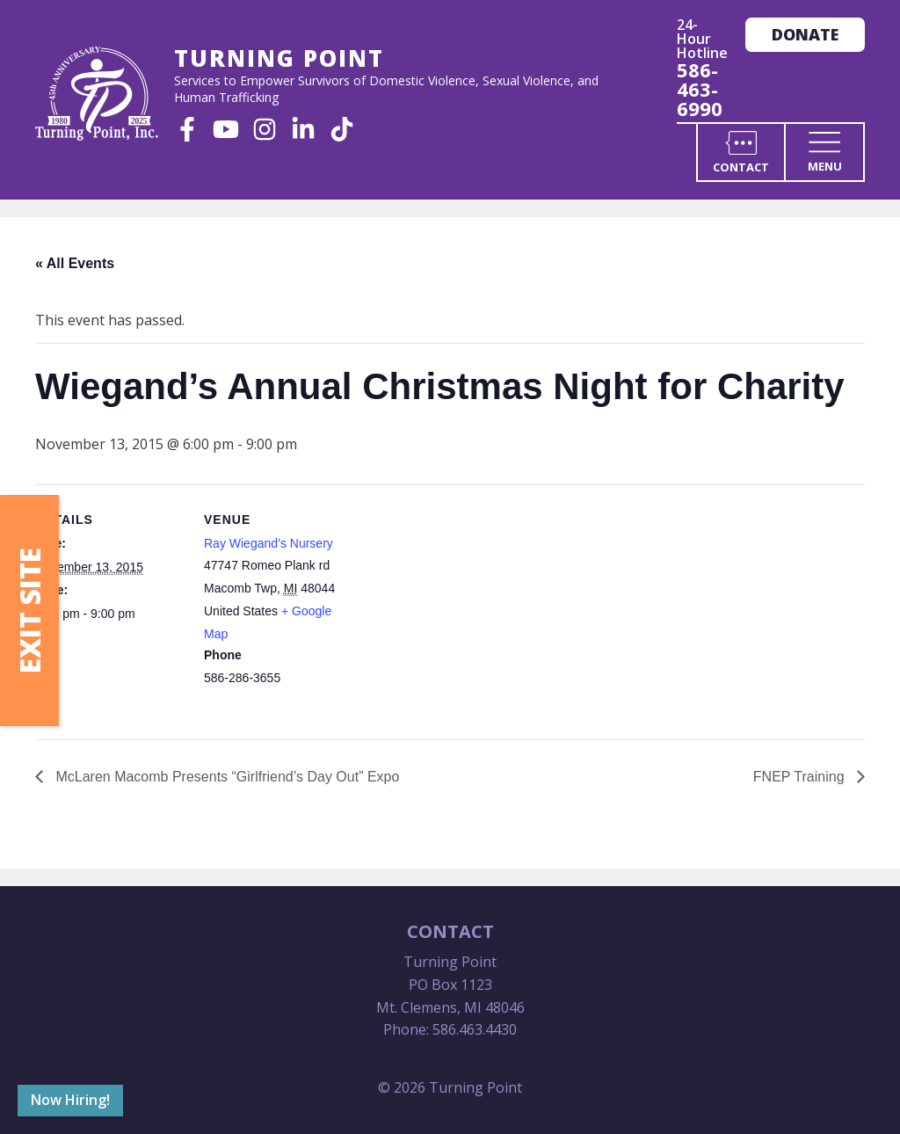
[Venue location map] (465, 606)
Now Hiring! (70, 1099)
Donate (805, 34)
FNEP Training (800, 776)
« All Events (74, 263)
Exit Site (29, 610)
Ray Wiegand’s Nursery (268, 543)
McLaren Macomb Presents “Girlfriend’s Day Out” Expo (225, 776)
